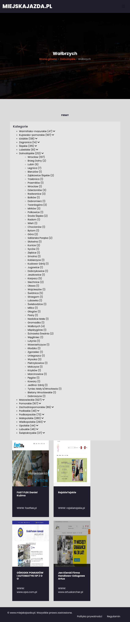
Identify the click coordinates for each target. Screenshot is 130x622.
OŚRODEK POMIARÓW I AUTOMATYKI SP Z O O (30, 575)
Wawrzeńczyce (39, 344)
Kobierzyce (36, 260)
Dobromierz (36, 201)
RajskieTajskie (67, 492)
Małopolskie (31, 418)
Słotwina (35, 241)
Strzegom (35, 297)
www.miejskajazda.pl (22, 612)
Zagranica (29, 142)
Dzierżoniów (37, 190)
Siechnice (36, 282)
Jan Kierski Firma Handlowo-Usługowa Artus (71, 575)
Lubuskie (28, 429)
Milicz (33, 308)
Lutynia (34, 341)
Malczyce (35, 366)
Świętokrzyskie (32, 433)
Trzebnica (35, 179)
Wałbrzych (36, 326)
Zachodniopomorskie (36, 407)
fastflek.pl (31, 508)
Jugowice (35, 267)
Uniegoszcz (36, 355)
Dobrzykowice (38, 271)
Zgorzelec (35, 352)
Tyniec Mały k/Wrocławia (45, 389)
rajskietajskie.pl (75, 508)
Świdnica (35, 293)
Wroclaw (35, 186)
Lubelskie (28, 149)
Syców (33, 249)
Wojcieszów (36, 289)
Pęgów (34, 378)
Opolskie (28, 425)
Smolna (34, 256)
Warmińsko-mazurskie (37, 131)
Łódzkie (28, 138)
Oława (33, 286)
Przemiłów (36, 183)
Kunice (34, 245)
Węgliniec (35, 337)
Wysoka (35, 359)
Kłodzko (34, 348)
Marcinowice (37, 374)
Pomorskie (30, 403)
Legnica (34, 168)
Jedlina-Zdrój (38, 385)
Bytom (33, 230)
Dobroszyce (37, 396)
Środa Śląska (38, 216)
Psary (33, 315)
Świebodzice (37, 304)
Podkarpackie (31, 414)
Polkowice (35, 212)
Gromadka (36, 322)
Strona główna (48, 59)
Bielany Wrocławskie (42, 392)
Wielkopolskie (32, 422)
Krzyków (34, 370)
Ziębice (34, 252)
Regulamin (113, 616)
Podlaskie (29, 411)
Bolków (34, 197)
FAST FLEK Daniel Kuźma (27, 494)
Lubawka (35, 300)
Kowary (34, 381)
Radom (34, 219)
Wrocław (36, 157)
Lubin (33, 164)
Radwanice (37, 194)
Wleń (33, 223)
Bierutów (35, 172)
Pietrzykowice (38, 363)
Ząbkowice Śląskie (41, 175)
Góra (33, 234)
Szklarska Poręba (40, 238)
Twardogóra (37, 205)
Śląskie (28, 146)
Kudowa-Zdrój (38, 263)
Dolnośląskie (67, 59)
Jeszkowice (36, 275)
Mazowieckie (32, 400)
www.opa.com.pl (27, 592)
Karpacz (35, 278)
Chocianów (36, 227)
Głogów (34, 311)
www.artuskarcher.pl (70, 592)
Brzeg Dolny (37, 160)
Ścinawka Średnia (41, 333)
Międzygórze (37, 330)
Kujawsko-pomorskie (36, 135)
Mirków (34, 208)
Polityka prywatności (89, 616)
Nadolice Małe (38, 319)
